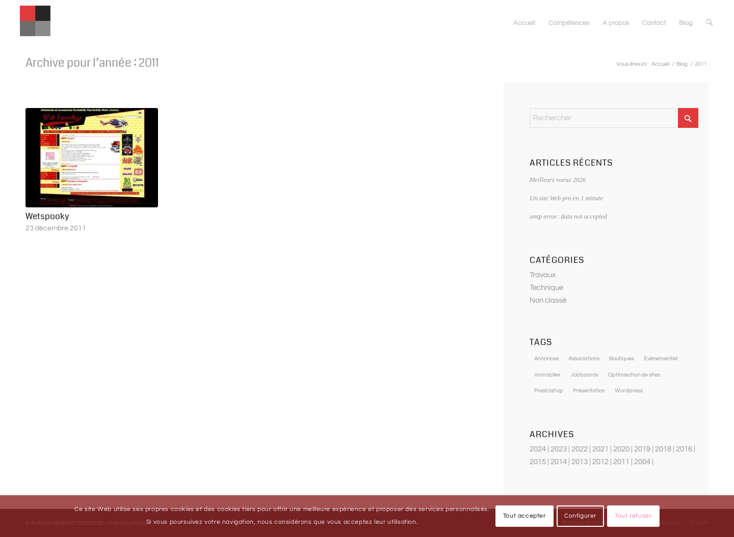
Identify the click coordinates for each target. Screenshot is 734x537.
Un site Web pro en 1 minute (566, 198)
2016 (684, 449)
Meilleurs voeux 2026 (558, 179)
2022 (579, 449)
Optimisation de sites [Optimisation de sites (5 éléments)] (634, 375)
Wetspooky (47, 216)
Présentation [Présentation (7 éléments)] (589, 390)
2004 (642, 462)
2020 (621, 449)
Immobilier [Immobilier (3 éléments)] (547, 375)
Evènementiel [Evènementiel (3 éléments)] (660, 358)
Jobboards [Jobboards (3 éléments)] (584, 375)
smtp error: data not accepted (568, 216)
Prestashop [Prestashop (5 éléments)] (548, 390)
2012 (600, 462)
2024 (538, 449)
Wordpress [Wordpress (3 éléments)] (629, 390)
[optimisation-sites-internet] (35, 23)
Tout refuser (633, 516)
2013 (579, 462)
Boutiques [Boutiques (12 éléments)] (621, 358)
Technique (546, 287)
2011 (621, 462)
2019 (642, 449)
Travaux (543, 275)
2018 (663, 449)
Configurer (580, 516)
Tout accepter (524, 516)
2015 (538, 462)
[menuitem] (524, 23)
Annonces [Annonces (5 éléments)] (546, 358)
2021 (600, 449)
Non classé (548, 300)
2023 (558, 449)
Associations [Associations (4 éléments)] (583, 358)
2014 (558, 462)
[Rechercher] (709, 23)
